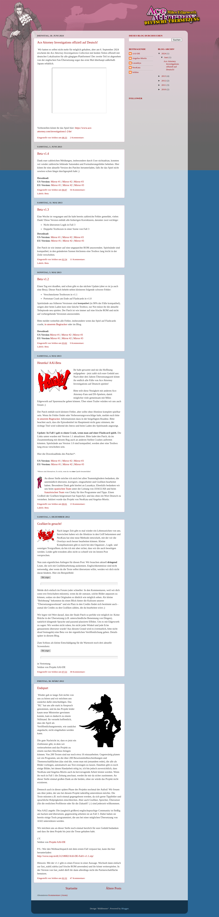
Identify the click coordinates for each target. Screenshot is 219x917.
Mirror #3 (79, 181)
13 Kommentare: (78, 504)
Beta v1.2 (43, 279)
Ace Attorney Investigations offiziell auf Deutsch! (67, 42)
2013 (163, 76)
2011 (163, 85)
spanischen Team (62, 488)
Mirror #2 (67, 181)
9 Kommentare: (77, 343)
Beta (46, 193)
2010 (163, 89)
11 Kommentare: (78, 259)
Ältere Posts (113, 888)
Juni (166, 57)
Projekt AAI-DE (57, 842)
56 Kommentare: (78, 190)
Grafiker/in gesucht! (49, 523)
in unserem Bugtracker (55, 324)
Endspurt (42, 688)
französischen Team (54, 492)
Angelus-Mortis (139, 58)
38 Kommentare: (78, 672)
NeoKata (136, 67)
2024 (163, 53)
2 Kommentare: (77, 137)
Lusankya (136, 63)
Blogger (125, 908)
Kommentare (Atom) (58, 895)
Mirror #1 (56, 181)
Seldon (135, 72)
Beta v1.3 (43, 209)
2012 (163, 80)
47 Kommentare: (78, 878)
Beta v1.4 (43, 153)
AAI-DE (136, 53)
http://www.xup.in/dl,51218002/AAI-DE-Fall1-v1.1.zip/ (65, 856)
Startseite (71, 888)
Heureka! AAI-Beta (49, 363)
